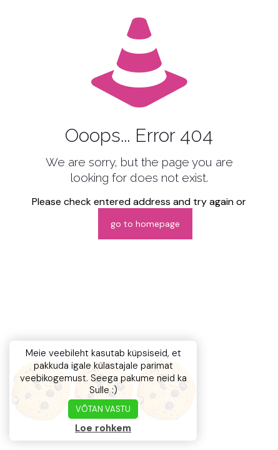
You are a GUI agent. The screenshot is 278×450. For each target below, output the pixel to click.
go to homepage (145, 223)
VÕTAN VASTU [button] (103, 409)
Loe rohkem (103, 428)
